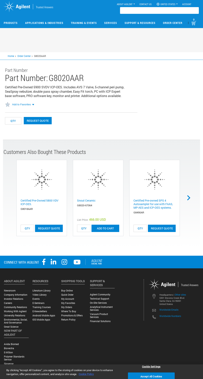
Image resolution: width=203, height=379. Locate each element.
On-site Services (98, 302)
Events (36, 298)
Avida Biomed (11, 344)
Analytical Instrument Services (101, 308)
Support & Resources (140, 23)
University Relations (14, 315)
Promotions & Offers (72, 315)
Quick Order (67, 294)
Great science (11, 326)
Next (190, 198)
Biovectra (9, 348)
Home (11, 56)
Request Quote (38, 121)
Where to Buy (68, 311)
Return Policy (68, 319)
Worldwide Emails (168, 309)
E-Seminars (38, 303)
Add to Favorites (21, 104)
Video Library (39, 294)
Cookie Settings (151, 366)
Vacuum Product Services (99, 316)
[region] (101, 371)
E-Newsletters (39, 311)
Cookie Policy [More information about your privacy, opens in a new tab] (86, 374)
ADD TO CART (105, 228)
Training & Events (84, 23)
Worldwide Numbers (170, 316)
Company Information (15, 294)
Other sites (180, 294)
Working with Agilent (15, 311)
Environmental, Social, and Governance (15, 321)
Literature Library (41, 290)
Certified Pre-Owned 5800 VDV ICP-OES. (39, 202)
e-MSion (8, 352)
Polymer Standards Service (14, 358)
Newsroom (9, 290)
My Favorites (68, 303)
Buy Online (67, 290)
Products (11, 23)
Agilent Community (100, 294)
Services (110, 23)
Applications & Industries (44, 23)
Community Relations (15, 307)
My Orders (66, 307)
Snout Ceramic (86, 200)
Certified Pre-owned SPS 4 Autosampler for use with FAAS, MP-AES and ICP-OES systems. (153, 204)
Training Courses (41, 307)
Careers (8, 303)
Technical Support (99, 298)
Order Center (172, 23)
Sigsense (8, 363)
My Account (67, 298)
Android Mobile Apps (43, 315)
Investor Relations (13, 298)
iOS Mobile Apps (41, 319)
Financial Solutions (100, 321)
